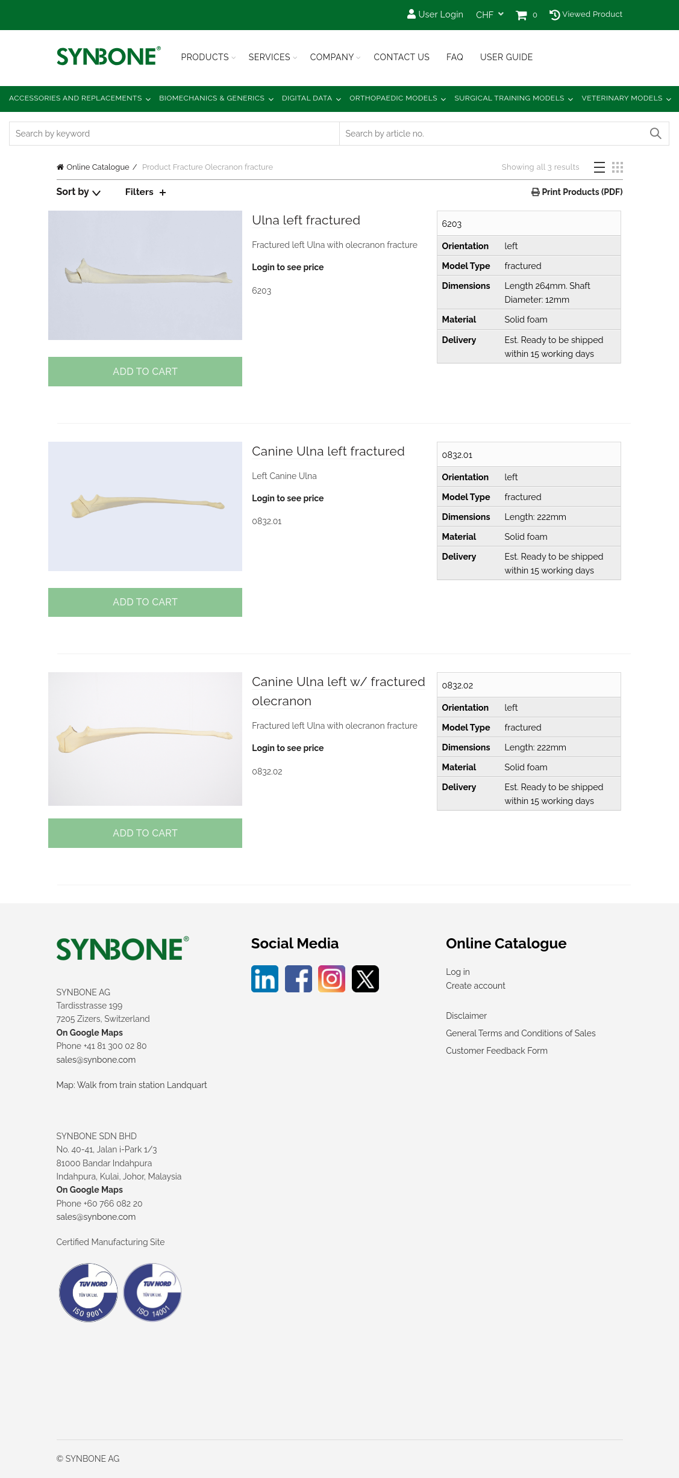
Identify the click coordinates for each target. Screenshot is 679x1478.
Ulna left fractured (309, 220)
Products (205, 57)
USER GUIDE (506, 57)
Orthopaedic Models (393, 98)
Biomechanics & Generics (211, 98)
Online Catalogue (98, 167)
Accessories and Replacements (75, 98)
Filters (139, 191)
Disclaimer (466, 1016)
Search (655, 134)
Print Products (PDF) (581, 192)
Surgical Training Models (510, 98)
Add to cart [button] (144, 371)
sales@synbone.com (96, 1060)
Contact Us (402, 57)
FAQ (454, 57)
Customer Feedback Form (497, 1051)
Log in (458, 972)
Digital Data (307, 98)
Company (332, 57)
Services (269, 57)
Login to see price (288, 268)
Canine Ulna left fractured (333, 451)
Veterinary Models (622, 98)
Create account (475, 986)
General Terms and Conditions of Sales (520, 1033)
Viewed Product (585, 14)
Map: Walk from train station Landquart (132, 1085)
